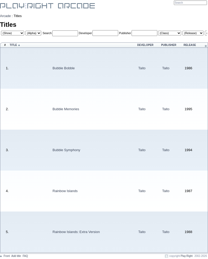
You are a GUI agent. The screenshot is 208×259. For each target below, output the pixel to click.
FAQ (25, 256)
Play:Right (187, 256)
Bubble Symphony (66, 150)
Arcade (5, 16)
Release (190, 45)
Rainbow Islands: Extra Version (76, 232)
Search (47, 33)
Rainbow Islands (65, 191)
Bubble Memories (66, 109)
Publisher (125, 33)
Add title (16, 256)
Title (13, 45)
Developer (85, 33)
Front (7, 256)
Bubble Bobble (64, 68)
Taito (141, 68)
